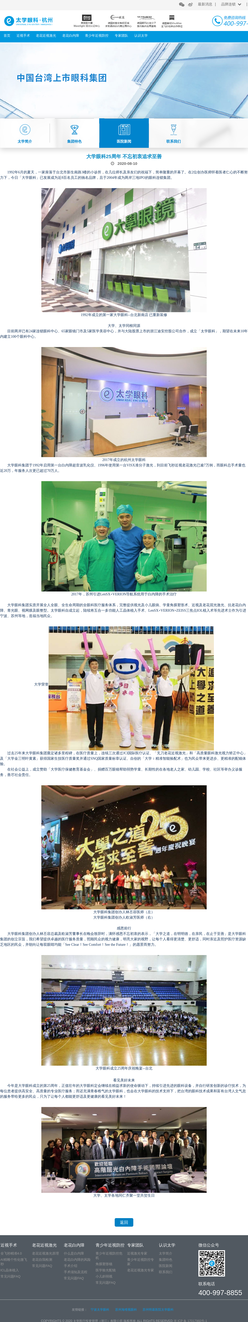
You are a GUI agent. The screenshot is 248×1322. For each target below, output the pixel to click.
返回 (124, 1222)
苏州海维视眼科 (126, 1309)
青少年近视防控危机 (109, 1255)
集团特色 (165, 1260)
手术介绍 (70, 1266)
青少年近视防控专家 (140, 1262)
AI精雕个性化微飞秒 (14, 1262)
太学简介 (165, 1253)
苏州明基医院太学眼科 (158, 1309)
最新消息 (205, 4)
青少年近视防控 (97, 35)
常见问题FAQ (11, 1276)
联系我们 (165, 1272)
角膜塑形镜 (104, 1264)
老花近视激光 (46, 35)
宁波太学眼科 (100, 1309)
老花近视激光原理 (45, 1253)
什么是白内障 (74, 1253)
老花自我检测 (42, 1260)
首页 (7, 35)
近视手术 (23, 35)
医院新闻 (165, 1266)
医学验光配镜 (106, 1270)
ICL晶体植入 (10, 1270)
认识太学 (141, 35)
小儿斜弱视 (104, 1276)
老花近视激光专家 (140, 1270)
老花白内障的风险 (77, 1260)
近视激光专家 (137, 1253)
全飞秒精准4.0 (11, 1253)
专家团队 (121, 35)
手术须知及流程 (75, 1272)
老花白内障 (70, 35)
